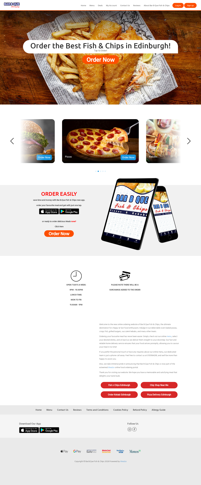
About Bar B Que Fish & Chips (157, 5)
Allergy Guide (158, 410)
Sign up (190, 5)
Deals (100, 5)
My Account (111, 5)
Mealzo (111, 367)
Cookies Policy (120, 410)
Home (83, 5)
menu (169, 336)
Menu (92, 5)
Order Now (101, 59)
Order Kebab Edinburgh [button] (119, 394)
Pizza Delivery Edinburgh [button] (159, 394)
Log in (178, 5)
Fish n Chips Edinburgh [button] (119, 385)
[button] (12, 141)
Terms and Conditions (97, 410)
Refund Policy (140, 410)
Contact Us (125, 5)
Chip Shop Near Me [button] (159, 385)
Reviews (136, 5)
